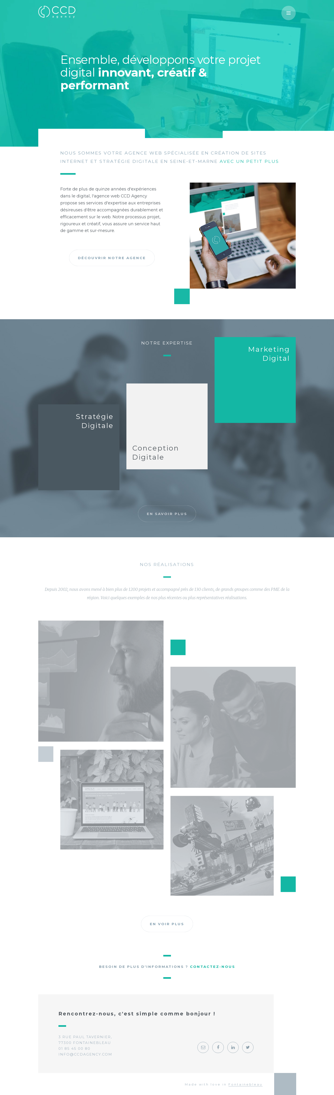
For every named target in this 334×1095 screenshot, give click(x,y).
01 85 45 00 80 (74, 1048)
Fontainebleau (245, 1084)
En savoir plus (167, 513)
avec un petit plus (249, 163)
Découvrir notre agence (112, 264)
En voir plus (167, 924)
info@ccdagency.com (85, 1054)
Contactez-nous (212, 966)
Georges (286, 1084)
